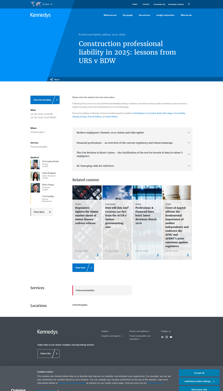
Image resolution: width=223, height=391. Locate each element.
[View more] (83, 267)
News (135, 4)
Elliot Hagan (168, 113)
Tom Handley (179, 113)
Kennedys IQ (159, 4)
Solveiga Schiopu (79, 117)
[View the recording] (45, 100)
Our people (128, 15)
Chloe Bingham (138, 113)
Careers (146, 4)
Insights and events (165, 15)
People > (106, 344)
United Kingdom (102, 311)
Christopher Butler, (154, 113)
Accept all (199, 367)
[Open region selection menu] (41, 4)
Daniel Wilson (112, 117)
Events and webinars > (140, 344)
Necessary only (199, 384)
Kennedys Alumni (176, 4)
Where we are (110, 15)
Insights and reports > (112, 349)
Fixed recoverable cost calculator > (140, 350)
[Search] (189, 4)
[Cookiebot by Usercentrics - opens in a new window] (18, 385)
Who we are (186, 15)
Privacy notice (155, 377)
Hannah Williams (95, 117)
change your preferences (72, 377)
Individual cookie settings (199, 375)
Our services (144, 15)
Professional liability (83, 290)
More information (46, 385)
